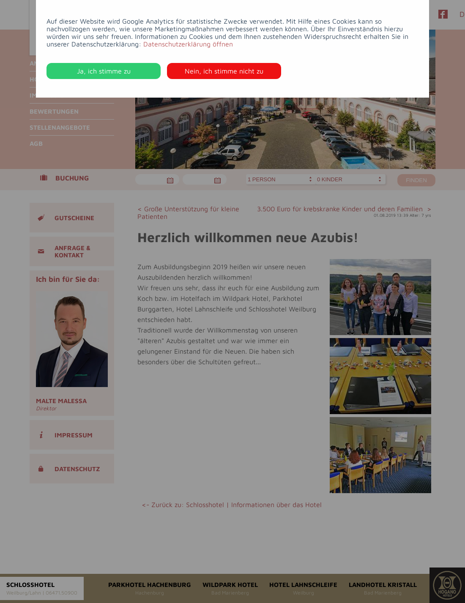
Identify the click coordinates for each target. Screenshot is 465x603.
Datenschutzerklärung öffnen (188, 44)
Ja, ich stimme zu (104, 71)
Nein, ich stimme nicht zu (224, 71)
